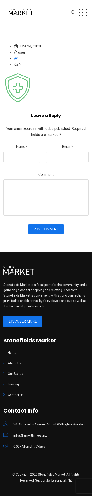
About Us (14, 363)
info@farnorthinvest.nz (30, 435)
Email (67, 147)
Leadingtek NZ (61, 480)
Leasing (13, 384)
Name (22, 147)
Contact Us (15, 395)
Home (12, 352)
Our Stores (15, 373)
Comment (46, 174)
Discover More (23, 321)
